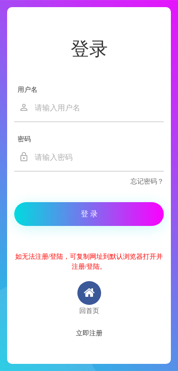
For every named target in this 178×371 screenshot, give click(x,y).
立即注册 (89, 333)
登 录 (89, 214)
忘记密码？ (147, 181)
